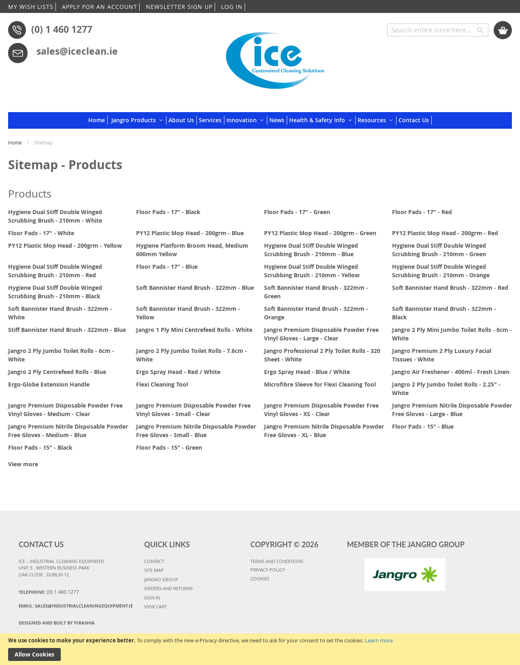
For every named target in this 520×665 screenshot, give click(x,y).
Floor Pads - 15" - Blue (423, 426)
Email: (76, 606)
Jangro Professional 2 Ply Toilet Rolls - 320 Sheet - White (322, 355)
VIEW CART (155, 606)
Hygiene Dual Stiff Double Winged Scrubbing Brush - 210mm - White (55, 216)
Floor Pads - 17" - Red (422, 212)
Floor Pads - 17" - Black (168, 212)
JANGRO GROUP (161, 579)
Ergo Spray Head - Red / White (178, 372)
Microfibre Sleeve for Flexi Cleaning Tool (320, 384)
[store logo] (274, 57)
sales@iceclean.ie (77, 51)
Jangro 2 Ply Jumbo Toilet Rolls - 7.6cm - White (191, 355)
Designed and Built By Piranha (57, 623)
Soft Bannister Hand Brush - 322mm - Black (444, 313)
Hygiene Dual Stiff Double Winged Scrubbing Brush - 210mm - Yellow (312, 271)
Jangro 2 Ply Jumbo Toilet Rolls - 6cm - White (61, 355)
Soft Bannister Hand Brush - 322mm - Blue (195, 287)
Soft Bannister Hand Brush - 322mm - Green (316, 292)
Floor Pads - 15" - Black (40, 447)
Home (15, 142)
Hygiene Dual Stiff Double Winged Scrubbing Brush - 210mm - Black (55, 292)
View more (23, 464)
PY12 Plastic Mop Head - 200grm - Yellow (65, 245)
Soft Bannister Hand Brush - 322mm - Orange (316, 313)
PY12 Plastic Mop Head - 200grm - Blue (190, 233)
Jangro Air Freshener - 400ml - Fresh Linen (450, 372)
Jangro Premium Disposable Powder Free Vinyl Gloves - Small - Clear (193, 410)
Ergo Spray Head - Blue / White (307, 372)
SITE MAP (154, 570)
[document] (260, 649)
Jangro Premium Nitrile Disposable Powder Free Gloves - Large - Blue (452, 410)
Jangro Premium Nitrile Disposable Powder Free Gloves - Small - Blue (196, 431)
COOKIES (259, 579)
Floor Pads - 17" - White (41, 233)
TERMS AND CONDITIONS (276, 561)
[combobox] (437, 29)
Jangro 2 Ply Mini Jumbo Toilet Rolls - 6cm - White (452, 334)
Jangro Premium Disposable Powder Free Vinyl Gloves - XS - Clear (321, 410)
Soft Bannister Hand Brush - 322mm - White (60, 313)
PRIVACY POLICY (267, 570)
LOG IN (232, 7)
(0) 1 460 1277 (61, 29)
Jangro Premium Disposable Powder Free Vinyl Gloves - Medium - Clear (65, 410)
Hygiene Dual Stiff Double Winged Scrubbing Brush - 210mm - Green (439, 250)
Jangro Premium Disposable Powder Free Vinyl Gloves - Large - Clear (321, 334)
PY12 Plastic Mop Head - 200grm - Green (320, 233)
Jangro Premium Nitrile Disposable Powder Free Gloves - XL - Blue (324, 431)
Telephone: (49, 591)
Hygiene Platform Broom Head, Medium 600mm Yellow (192, 250)
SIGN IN (152, 598)
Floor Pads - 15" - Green (169, 447)
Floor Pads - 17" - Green (297, 212)
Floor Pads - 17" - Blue (167, 266)
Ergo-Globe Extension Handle (49, 384)
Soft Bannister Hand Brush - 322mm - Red (450, 287)
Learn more (379, 640)
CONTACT (154, 561)
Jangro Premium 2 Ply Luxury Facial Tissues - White (441, 355)
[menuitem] (98, 120)
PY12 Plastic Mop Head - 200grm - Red (445, 233)
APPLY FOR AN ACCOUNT (99, 7)
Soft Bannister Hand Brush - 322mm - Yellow (188, 313)
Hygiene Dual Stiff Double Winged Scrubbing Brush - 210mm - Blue (311, 250)
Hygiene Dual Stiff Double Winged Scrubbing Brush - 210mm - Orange (441, 271)
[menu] (260, 120)
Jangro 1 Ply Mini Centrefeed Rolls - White (194, 330)
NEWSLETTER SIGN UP (179, 7)
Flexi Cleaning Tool (162, 384)
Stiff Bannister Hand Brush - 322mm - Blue (67, 330)
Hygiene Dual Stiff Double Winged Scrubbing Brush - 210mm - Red (55, 271)
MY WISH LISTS (30, 7)
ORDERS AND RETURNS (168, 588)
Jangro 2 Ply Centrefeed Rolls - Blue (57, 372)
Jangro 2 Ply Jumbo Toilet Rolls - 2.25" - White (446, 388)
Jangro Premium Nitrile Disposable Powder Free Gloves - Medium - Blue (68, 431)
